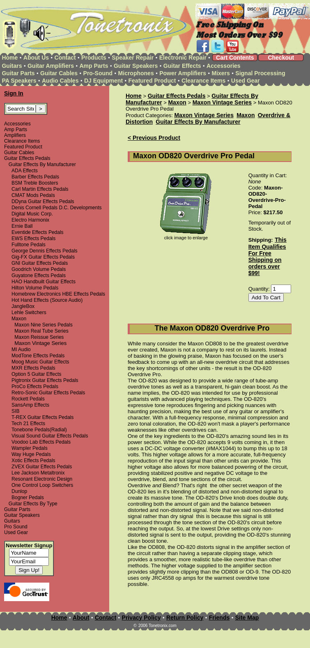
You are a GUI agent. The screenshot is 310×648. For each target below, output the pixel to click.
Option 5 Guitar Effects (36, 374)
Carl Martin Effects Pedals (40, 189)
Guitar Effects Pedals (27, 158)
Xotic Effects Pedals (33, 460)
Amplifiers (15, 135)
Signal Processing (260, 73)
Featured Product (152, 80)
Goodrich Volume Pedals (38, 269)
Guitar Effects (182, 65)
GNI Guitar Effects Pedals (39, 263)
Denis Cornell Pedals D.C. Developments (56, 208)
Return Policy (184, 617)
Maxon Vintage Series (222, 102)
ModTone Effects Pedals (37, 356)
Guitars (12, 65)
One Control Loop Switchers (42, 485)
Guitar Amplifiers (51, 65)
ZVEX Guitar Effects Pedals (41, 467)
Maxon (18, 319)
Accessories (224, 65)
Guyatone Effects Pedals (38, 275)
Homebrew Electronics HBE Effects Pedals (58, 294)
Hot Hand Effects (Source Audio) (47, 300)
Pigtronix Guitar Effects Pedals (44, 380)
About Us (36, 57)
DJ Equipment (103, 80)
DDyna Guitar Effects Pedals (42, 201)
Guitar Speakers (136, 65)
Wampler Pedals (29, 448)
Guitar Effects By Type (33, 504)
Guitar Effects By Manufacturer (42, 164)
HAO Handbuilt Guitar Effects (43, 282)
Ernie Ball (21, 226)
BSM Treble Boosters (34, 183)
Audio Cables (60, 80)
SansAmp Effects (30, 405)
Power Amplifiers (182, 73)
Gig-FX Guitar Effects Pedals (43, 257)
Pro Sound (16, 527)
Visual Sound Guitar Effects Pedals (49, 436)
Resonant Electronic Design (41, 479)
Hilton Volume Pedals (34, 288)
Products (93, 57)
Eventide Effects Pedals (37, 232)
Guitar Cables (59, 73)
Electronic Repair (183, 57)
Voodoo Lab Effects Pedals (41, 442)
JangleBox (22, 306)
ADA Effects (24, 171)
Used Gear (245, 80)
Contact (65, 57)
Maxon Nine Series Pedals (43, 325)
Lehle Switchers (28, 312)
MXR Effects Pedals (33, 368)
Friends (219, 617)
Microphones (136, 73)
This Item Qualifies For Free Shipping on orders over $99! (267, 256)
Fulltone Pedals (28, 245)
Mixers (221, 73)
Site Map (247, 617)
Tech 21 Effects (28, 423)
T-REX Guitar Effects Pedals (42, 417)
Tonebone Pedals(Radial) (39, 430)
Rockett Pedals (28, 399)
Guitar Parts (18, 73)
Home (10, 57)
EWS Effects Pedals (33, 238)
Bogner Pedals (27, 497)
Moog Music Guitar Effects (40, 362)
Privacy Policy (141, 617)
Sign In (13, 93)
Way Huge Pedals (31, 454)
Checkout (281, 57)
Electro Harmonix (30, 220)
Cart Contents (235, 57)
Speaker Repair (133, 57)
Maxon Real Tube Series (41, 331)
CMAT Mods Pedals (33, 195)
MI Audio (21, 349)
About (81, 617)
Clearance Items (203, 80)
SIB (15, 411)
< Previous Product (154, 137)
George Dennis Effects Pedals (44, 251)
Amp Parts (93, 65)
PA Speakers (19, 80)
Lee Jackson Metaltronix (37, 473)
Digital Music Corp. (32, 214)
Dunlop (19, 491)
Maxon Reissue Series (39, 337)
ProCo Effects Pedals (34, 386)
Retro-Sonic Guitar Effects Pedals (48, 393)
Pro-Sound (98, 73)
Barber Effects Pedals (35, 177)
